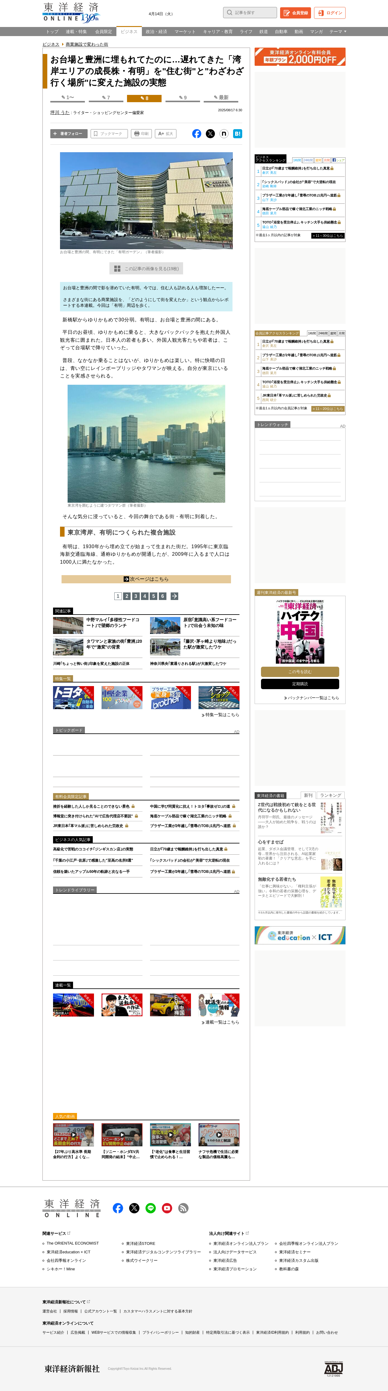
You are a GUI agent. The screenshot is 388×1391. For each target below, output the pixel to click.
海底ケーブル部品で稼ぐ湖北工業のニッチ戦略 (188, 816)
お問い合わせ (327, 1332)
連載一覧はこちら (222, 1022)
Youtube (167, 1208)
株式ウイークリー (142, 1260)
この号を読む (300, 671)
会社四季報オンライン (66, 1260)
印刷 (145, 134)
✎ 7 (106, 97)
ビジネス (50, 44)
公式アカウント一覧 (100, 1311)
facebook (118, 1208)
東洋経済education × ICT (68, 1252)
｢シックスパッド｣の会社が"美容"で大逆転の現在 (190, 860)
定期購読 (300, 684)
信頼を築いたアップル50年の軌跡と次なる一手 (91, 872)
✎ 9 (183, 97)
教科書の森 (289, 1269)
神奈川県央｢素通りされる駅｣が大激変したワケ (188, 664)
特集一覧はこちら (222, 714)
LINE (151, 1208)
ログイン (334, 13)
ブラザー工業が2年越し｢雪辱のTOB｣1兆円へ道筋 (190, 826)
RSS (183, 1208)
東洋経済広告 (225, 1260)
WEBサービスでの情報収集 (114, 1332)
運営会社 (49, 1311)
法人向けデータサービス (235, 1252)
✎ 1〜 (67, 97)
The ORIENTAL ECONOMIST (73, 1243)
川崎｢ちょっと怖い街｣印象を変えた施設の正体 (91, 664)
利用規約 (302, 1332)
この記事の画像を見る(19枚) (152, 268)
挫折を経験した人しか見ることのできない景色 (91, 806)
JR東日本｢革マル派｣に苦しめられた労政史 (88, 826)
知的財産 (192, 1332)
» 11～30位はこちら (328, 235)
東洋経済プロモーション (235, 1269)
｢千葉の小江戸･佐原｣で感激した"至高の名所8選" (93, 860)
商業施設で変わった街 (87, 44)
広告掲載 (78, 1332)
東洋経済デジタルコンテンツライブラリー (163, 1252)
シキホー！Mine (61, 1269)
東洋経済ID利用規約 (272, 1332)
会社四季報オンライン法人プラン (308, 1243)
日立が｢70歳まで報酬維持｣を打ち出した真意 (186, 849)
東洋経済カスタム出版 (299, 1260)
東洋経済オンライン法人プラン (241, 1243)
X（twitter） (134, 1208)
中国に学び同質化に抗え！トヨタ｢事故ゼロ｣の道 (190, 806)
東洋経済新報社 (72, 1368)
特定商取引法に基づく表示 (228, 1332)
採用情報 (70, 1311)
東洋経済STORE (141, 1243)
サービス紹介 (53, 1332)
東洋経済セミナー (295, 1252)
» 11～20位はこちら (328, 409)
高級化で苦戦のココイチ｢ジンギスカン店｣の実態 (93, 849)
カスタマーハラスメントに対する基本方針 (157, 1311)
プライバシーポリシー (160, 1332)
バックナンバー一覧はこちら (313, 698)
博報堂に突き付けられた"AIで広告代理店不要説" (93, 816)
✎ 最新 (221, 97)
